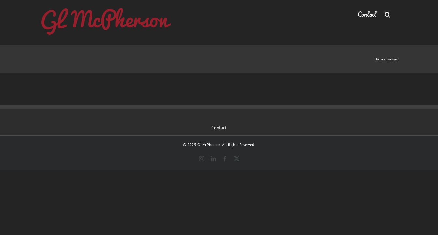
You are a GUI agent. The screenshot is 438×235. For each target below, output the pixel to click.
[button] (395, 13)
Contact (219, 128)
